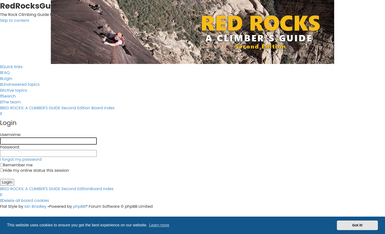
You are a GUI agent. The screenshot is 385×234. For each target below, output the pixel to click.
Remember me (16, 165)
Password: (10, 147)
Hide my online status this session (34, 170)
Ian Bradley (35, 206)
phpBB (79, 206)
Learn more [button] (159, 225)
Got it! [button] (357, 225)
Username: (10, 134)
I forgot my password (20, 159)
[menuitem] (5, 72)
